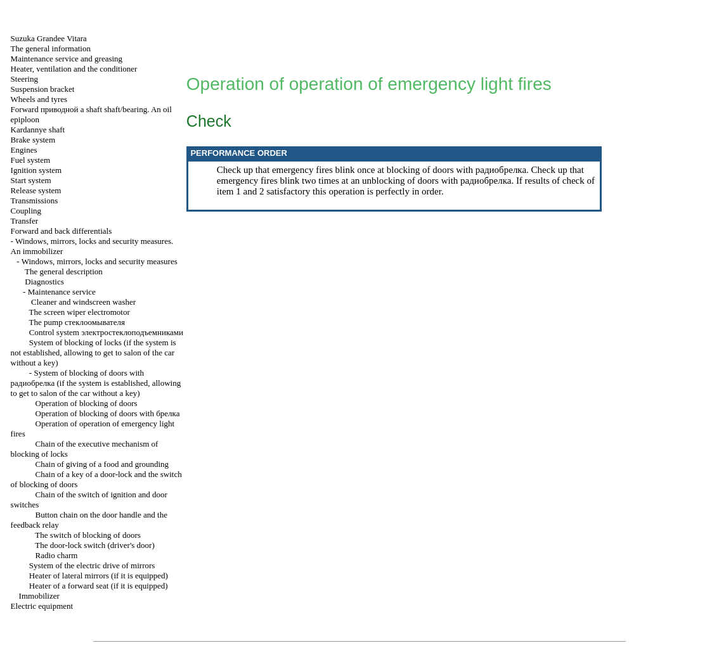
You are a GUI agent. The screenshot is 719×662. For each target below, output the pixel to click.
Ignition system (36, 170)
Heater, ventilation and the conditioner (74, 68)
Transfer (25, 221)
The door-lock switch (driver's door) (94, 545)
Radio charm (57, 555)
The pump (77, 322)
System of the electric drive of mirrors (92, 565)
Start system (31, 180)
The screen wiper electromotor (79, 312)
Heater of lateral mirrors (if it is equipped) (98, 575)
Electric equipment (42, 606)
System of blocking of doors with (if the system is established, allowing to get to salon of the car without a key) (96, 383)
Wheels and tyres (39, 99)
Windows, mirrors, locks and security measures (100, 261)
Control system (106, 332)
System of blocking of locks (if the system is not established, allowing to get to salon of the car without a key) (93, 352)
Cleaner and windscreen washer (83, 302)
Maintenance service (62, 291)
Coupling (26, 210)
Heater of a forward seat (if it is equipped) (98, 585)
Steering (24, 79)
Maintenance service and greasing (67, 58)
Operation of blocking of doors (87, 403)
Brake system (33, 139)
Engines (24, 150)
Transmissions (34, 200)
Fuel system (30, 160)
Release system (36, 190)
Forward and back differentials (61, 231)
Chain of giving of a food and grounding (102, 464)
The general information (51, 48)
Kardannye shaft (38, 129)
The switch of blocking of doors (87, 535)
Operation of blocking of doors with (108, 413)
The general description (64, 271)
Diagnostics (44, 281)
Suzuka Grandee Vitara (49, 38)
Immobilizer (39, 596)
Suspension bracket (43, 89)
